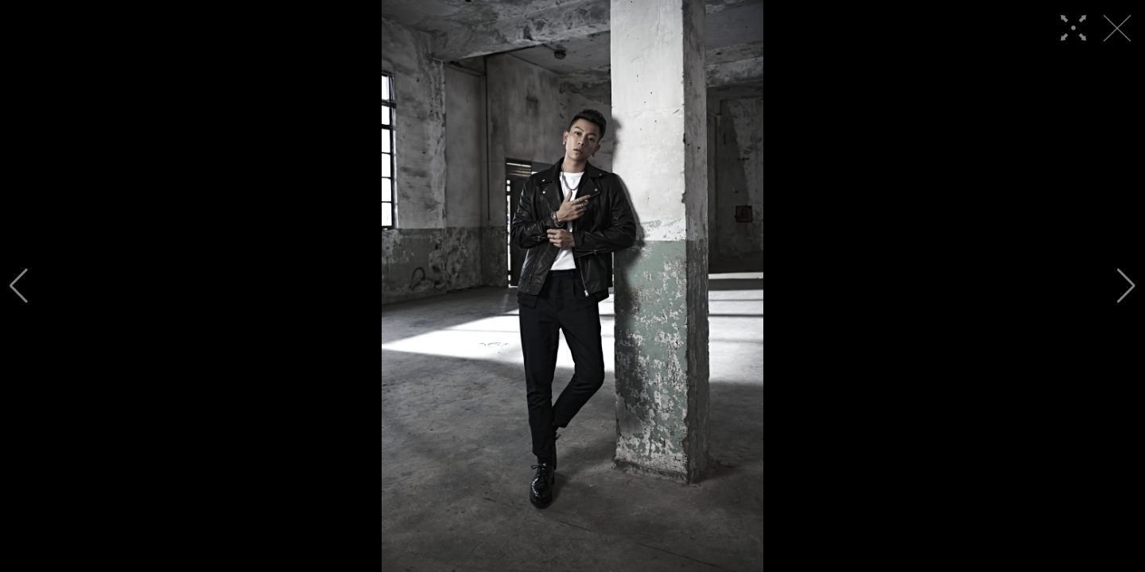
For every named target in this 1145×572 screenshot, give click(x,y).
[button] (18, 286)
